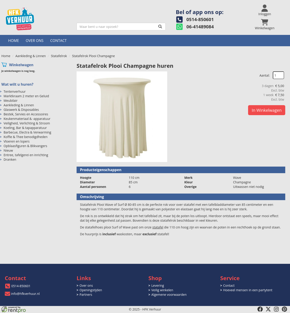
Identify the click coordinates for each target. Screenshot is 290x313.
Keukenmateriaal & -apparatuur (27, 118)
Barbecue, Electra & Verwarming (27, 132)
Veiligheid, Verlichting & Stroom (27, 123)
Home (13, 40)
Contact (58, 40)
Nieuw (8, 150)
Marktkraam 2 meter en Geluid (26, 96)
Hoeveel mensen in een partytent (247, 290)
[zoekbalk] (121, 26)
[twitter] (268, 309)
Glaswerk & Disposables (21, 109)
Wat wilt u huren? (17, 84)
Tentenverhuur (15, 91)
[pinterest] (284, 309)
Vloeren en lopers (17, 141)
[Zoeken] (160, 26)
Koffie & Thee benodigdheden (26, 137)
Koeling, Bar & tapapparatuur (25, 128)
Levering (157, 285)
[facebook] (260, 309)
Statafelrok (59, 56)
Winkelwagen (21, 64)
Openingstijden (91, 290)
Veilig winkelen (162, 290)
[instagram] (276, 309)
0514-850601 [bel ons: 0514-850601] (21, 286)
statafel (157, 227)
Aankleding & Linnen (30, 56)
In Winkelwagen (267, 110)
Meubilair (11, 100)
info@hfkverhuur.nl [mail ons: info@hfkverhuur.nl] (25, 293)
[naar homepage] (37, 18)
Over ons (35, 40)
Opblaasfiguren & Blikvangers (25, 146)
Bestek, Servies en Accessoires (26, 114)
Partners (86, 294)
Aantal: (264, 75)
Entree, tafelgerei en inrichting (26, 155)
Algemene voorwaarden (168, 294)
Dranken (10, 159)
